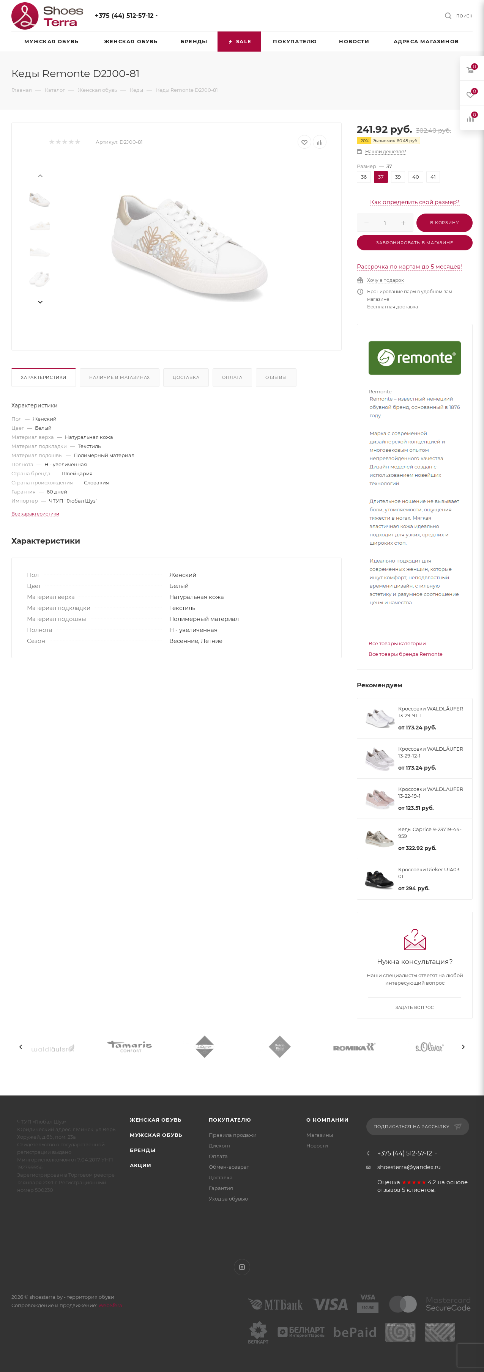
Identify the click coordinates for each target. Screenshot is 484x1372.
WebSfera (109, 1305)
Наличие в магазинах (119, 377)
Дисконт (219, 1146)
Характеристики (43, 377)
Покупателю (230, 1120)
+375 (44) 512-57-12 (124, 15)
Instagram (242, 1267)
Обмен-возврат (229, 1167)
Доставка (186, 377)
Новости (317, 1146)
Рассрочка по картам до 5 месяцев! (409, 266)
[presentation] (39, 175)
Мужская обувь (156, 1135)
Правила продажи (233, 1135)
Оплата (232, 377)
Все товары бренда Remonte (406, 654)
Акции (140, 1165)
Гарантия (221, 1188)
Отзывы (276, 377)
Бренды (143, 1150)
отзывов (388, 1190)
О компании (327, 1120)
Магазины (319, 1135)
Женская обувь (155, 1120)
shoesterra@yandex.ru (409, 1167)
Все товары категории (397, 643)
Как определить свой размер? (415, 202)
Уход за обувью (228, 1199)
